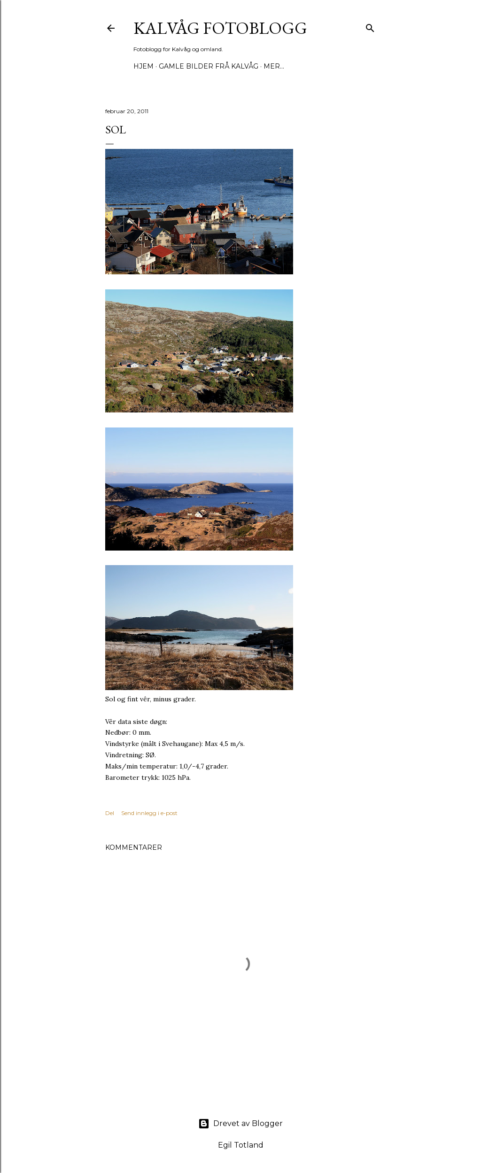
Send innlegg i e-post (149, 812)
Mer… (274, 66)
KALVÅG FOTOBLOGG (220, 28)
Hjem (143, 66)
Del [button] (109, 812)
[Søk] (370, 26)
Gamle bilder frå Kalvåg (208, 66)
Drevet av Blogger (240, 1123)
